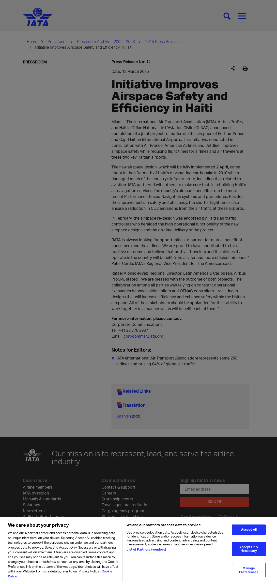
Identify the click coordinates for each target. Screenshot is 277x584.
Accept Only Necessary (248, 551)
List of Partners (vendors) (146, 552)
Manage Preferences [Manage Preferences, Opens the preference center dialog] (248, 573)
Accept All (249, 532)
